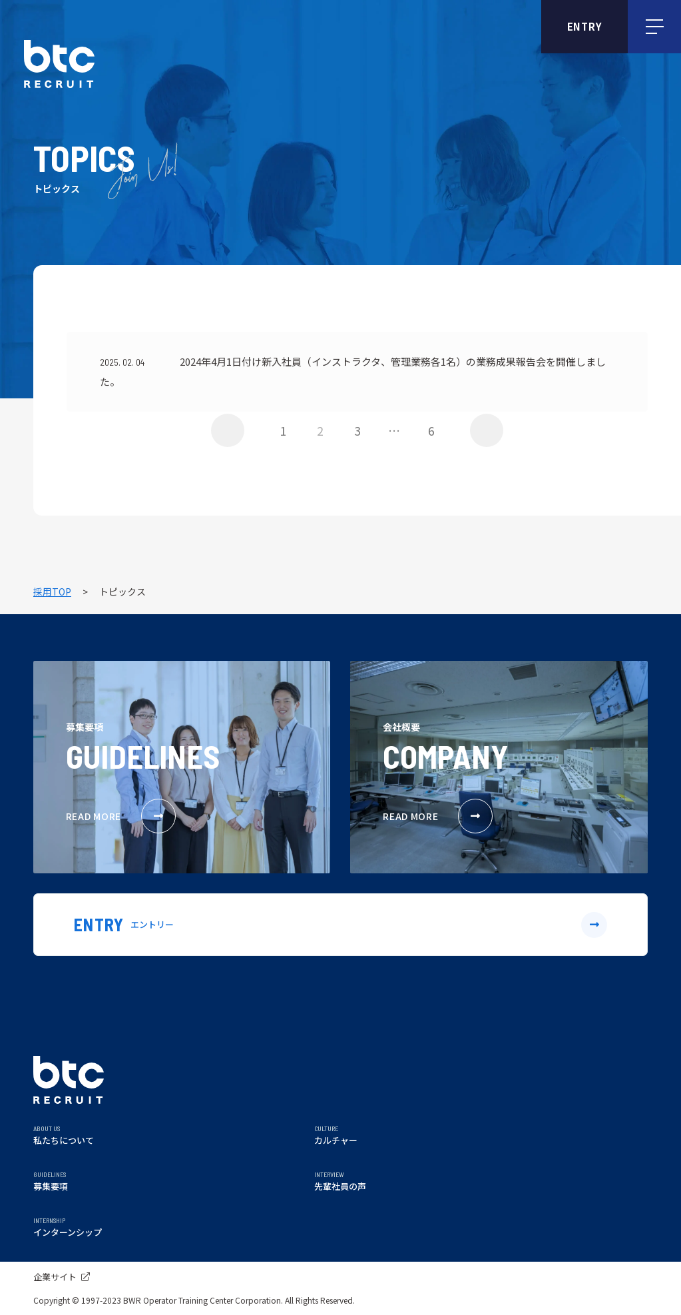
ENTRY (584, 26)
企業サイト (61, 1276)
